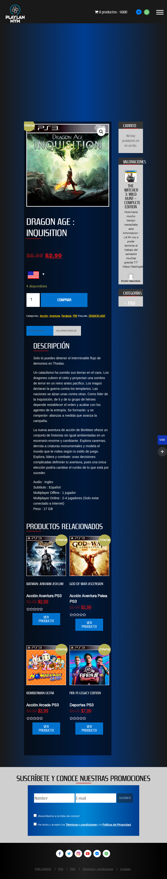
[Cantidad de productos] (33, 300)
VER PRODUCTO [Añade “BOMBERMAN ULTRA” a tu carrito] (46, 728)
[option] (130, 226)
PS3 (75, 316)
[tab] (40, 331)
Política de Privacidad (116, 824)
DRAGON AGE (97, 316)
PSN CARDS (43, 869)
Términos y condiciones (81, 824)
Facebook (59, 853)
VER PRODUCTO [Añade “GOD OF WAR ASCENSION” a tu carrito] (89, 625)
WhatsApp (106, 853)
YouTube (87, 853)
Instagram (78, 853)
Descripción (36, 331)
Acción (44, 316)
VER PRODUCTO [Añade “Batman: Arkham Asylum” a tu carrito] (46, 619)
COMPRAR (64, 300)
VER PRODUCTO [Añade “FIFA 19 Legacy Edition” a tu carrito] (89, 728)
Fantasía (66, 316)
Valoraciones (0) (66, 331)
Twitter (69, 853)
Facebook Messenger (97, 853)
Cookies (125, 869)
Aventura (54, 316)
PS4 (72, 869)
